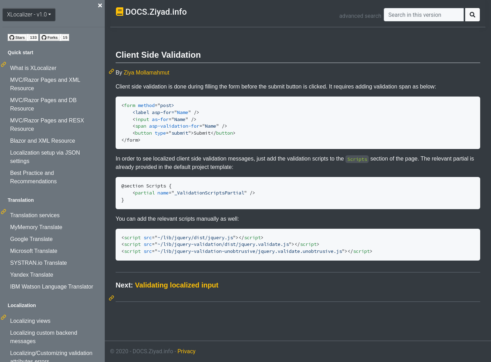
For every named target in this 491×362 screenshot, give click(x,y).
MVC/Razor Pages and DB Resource (43, 104)
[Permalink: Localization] (4, 317)
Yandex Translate (31, 275)
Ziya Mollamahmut (146, 73)
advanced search (360, 16)
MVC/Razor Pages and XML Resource (45, 84)
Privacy (186, 351)
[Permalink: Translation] (4, 211)
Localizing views (30, 321)
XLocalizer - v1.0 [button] (27, 14)
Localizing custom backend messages (43, 337)
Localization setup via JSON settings (45, 157)
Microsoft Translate (33, 251)
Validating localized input (177, 285)
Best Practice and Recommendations (33, 177)
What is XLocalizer (33, 68)
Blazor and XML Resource (42, 141)
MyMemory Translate (36, 227)
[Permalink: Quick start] (4, 64)
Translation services (35, 215)
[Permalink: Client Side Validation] (112, 71)
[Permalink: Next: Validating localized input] (112, 298)
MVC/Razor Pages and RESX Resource (47, 125)
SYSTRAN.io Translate (38, 263)
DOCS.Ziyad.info (156, 12)
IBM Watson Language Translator (51, 287)
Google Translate (31, 239)
